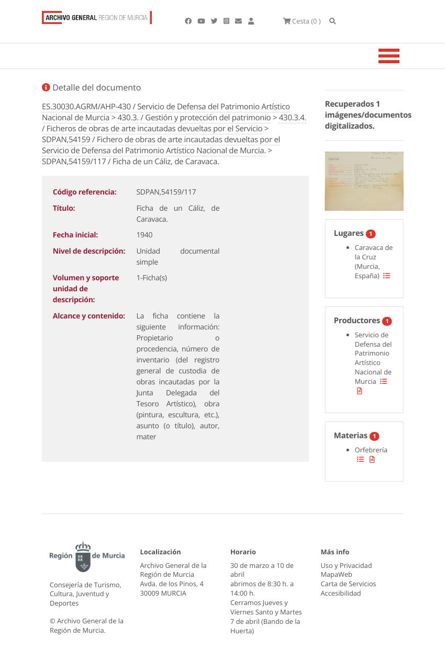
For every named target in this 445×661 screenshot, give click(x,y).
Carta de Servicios (348, 583)
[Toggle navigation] (402, 56)
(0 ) (302, 21)
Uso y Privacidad (346, 565)
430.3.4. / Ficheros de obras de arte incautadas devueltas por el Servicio (174, 123)
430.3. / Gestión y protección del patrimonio (194, 117)
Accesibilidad (341, 593)
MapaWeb (336, 574)
